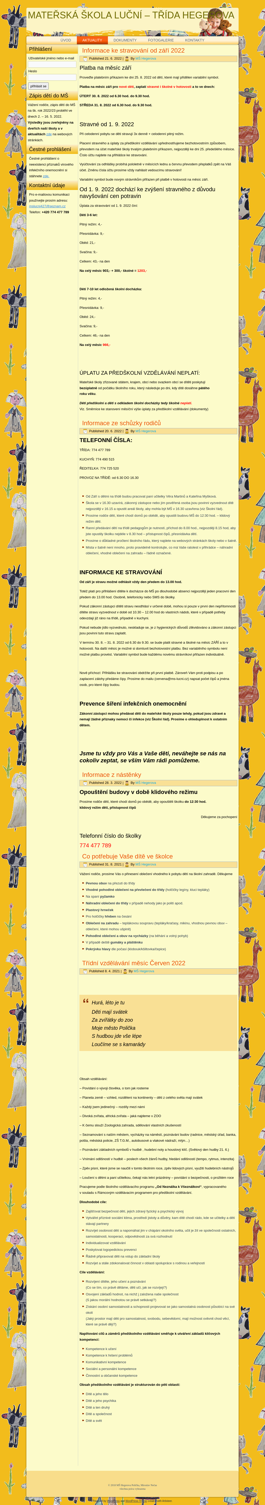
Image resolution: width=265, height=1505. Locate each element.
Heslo (32, 71)
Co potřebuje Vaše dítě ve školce (127, 856)
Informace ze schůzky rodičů (121, 423)
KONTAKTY (194, 40)
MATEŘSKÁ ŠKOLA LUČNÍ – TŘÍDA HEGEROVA (131, 15)
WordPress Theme (136, 1501)
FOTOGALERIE (161, 40)
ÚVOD (66, 40)
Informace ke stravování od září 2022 (133, 50)
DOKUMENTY (125, 40)
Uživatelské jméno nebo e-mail (51, 58)
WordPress (113, 1501)
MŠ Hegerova (146, 58)
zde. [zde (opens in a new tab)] (46, 176)
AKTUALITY (92, 40)
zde (49, 134)
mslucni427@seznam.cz (47, 206)
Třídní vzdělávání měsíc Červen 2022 (133, 963)
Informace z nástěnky (111, 774)
